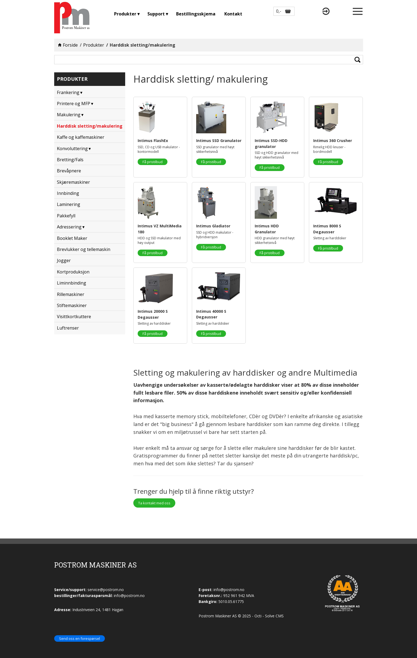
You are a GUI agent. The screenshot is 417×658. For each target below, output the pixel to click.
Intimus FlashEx (153, 140)
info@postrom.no (228, 589)
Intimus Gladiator (213, 225)
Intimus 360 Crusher (332, 140)
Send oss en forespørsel (79, 638)
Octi (257, 615)
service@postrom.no (106, 589)
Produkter (93, 45)
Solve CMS (274, 615)
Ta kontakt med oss (154, 503)
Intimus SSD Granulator (218, 140)
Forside (70, 45)
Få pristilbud (153, 161)
